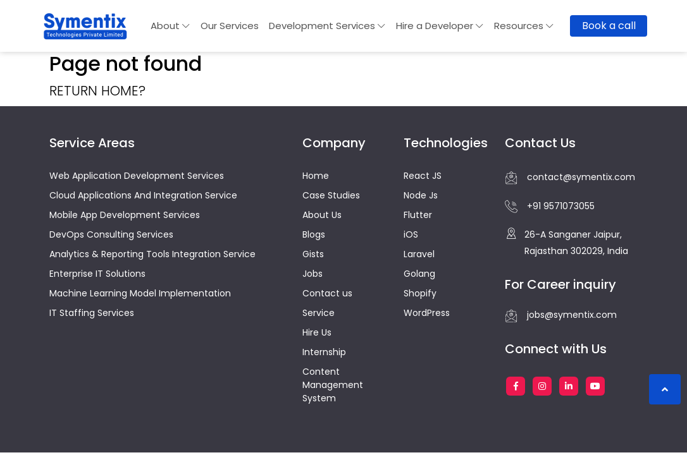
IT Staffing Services (91, 312)
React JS (423, 175)
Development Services (327, 25)
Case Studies (331, 195)
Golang (419, 273)
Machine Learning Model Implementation (140, 293)
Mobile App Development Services (124, 215)
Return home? (97, 91)
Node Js (421, 195)
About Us (322, 215)
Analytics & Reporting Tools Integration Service (152, 254)
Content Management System (332, 384)
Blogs (313, 234)
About (170, 25)
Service (318, 312)
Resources (524, 25)
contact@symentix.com (570, 178)
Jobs (312, 273)
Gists (313, 254)
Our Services (230, 25)
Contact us (327, 293)
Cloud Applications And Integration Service (143, 195)
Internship (324, 352)
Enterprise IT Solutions (97, 273)
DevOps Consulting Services (111, 234)
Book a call (609, 25)
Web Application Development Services (136, 175)
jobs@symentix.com (561, 315)
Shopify (420, 293)
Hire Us (316, 332)
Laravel (419, 254)
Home (315, 175)
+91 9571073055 (550, 207)
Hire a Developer (440, 25)
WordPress (427, 312)
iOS (411, 234)
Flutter (418, 215)
